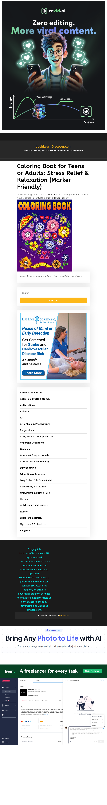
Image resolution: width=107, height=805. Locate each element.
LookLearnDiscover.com (53, 146)
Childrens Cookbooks (32, 442)
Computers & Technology (34, 461)
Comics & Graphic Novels (34, 455)
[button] (53, 159)
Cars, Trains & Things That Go (37, 436)
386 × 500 (53, 194)
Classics (25, 449)
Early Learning (28, 467)
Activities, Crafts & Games (35, 398)
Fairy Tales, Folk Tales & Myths (37, 480)
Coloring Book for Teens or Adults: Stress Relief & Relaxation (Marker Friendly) (53, 196)
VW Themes (64, 615)
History (24, 499)
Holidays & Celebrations (34, 505)
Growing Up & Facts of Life (35, 492)
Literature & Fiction (31, 517)
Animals (24, 411)
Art (21, 417)
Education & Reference (33, 474)
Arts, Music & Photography (35, 424)
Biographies (27, 430)
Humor (24, 511)
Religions (25, 530)
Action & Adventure (31, 392)
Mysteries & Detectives (33, 524)
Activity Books (28, 405)
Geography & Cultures (33, 486)
